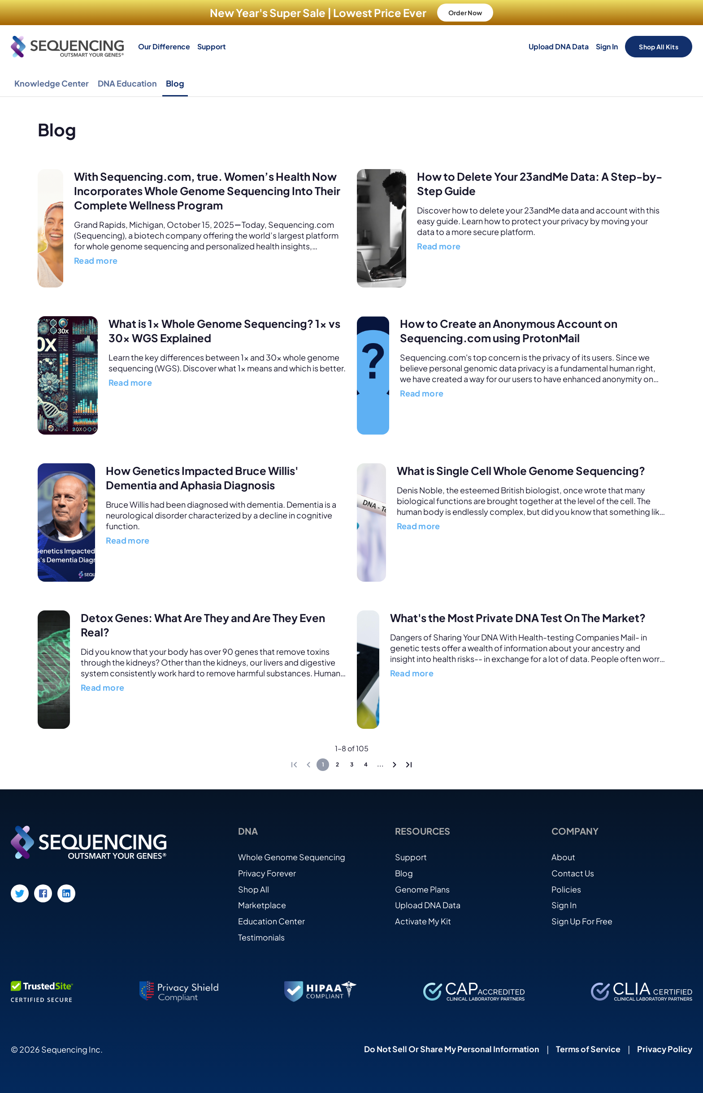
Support (211, 46)
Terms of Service (587, 1049)
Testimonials (261, 937)
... (380, 764)
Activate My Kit (423, 920)
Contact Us (573, 872)
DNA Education (127, 83)
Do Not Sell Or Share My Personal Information (450, 1049)
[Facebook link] (43, 892)
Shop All (253, 888)
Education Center (271, 920)
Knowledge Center (51, 83)
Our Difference (164, 46)
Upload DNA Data (559, 46)
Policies (566, 888)
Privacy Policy (664, 1049)
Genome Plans (422, 888)
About (563, 856)
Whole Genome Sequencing (291, 856)
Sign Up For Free (582, 920)
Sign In (607, 46)
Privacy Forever (267, 872)
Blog (175, 83)
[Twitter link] (20, 892)
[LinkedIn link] (66, 892)
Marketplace (262, 904)
